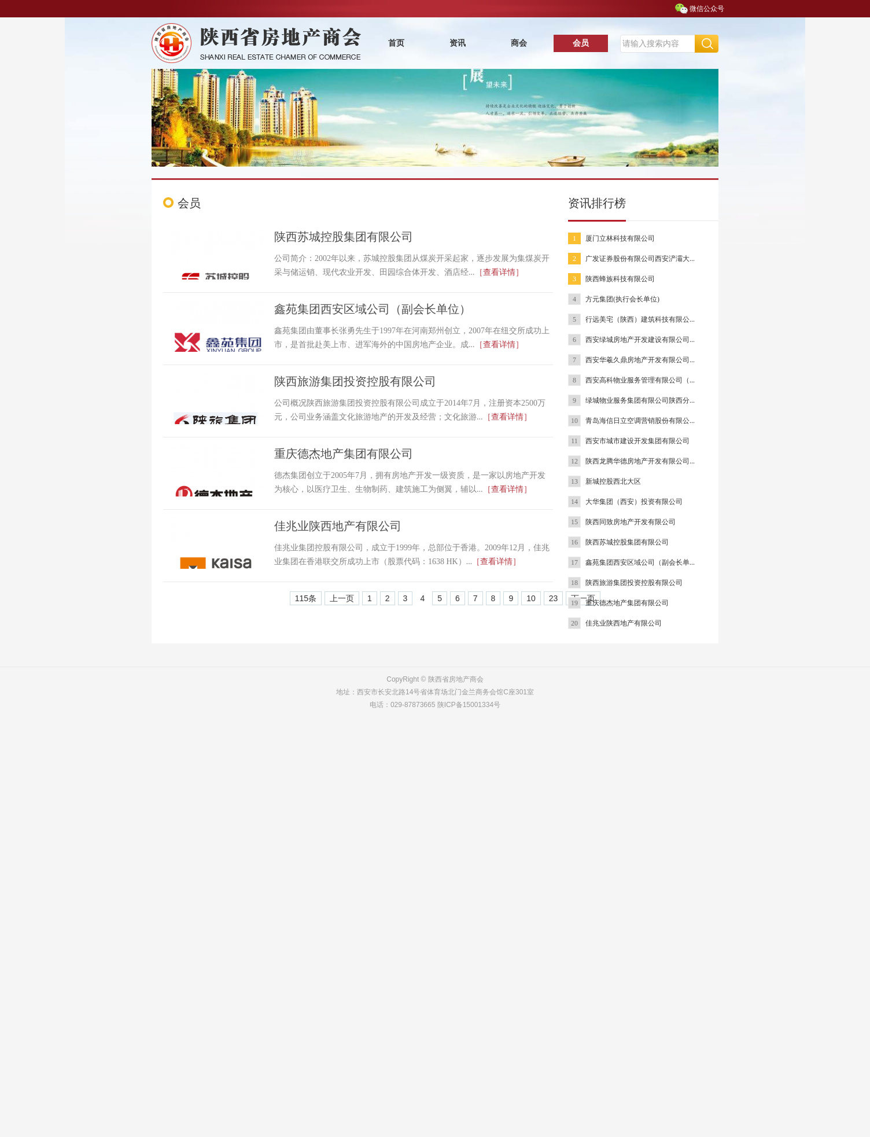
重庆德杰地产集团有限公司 (343, 453)
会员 (581, 43)
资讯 (457, 43)
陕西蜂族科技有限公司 (620, 279)
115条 (305, 598)
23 (553, 598)
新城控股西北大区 (613, 481)
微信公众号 (707, 9)
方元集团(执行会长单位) (622, 299)
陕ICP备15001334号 (468, 705)
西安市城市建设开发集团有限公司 (637, 441)
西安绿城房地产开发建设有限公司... (640, 340)
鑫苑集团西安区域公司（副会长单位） (372, 309)
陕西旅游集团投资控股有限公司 (355, 381)
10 (531, 598)
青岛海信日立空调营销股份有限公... (640, 421)
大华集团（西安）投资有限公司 (634, 502)
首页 (396, 43)
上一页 (342, 598)
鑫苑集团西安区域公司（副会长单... (640, 562)
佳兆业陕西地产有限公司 (337, 526)
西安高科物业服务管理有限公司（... (640, 380)
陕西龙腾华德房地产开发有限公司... (640, 461)
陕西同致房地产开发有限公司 (630, 522)
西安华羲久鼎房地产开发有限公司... (640, 360)
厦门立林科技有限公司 (620, 238)
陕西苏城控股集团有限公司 (343, 236)
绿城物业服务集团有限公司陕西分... (640, 400)
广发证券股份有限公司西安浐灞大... (640, 259)
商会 (519, 43)
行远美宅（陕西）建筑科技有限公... (640, 319)
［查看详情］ (499, 272)
